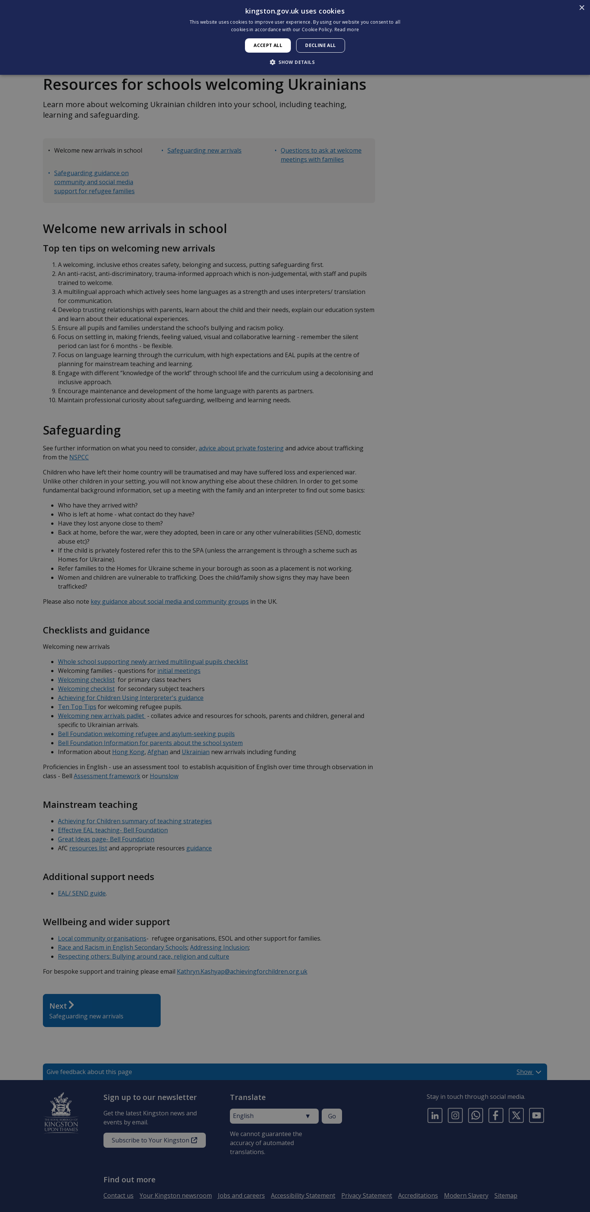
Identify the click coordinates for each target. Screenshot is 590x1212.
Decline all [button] (320, 45)
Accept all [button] (268, 45)
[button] (295, 62)
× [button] (581, 8)
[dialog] (295, 37)
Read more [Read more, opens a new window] (347, 29)
